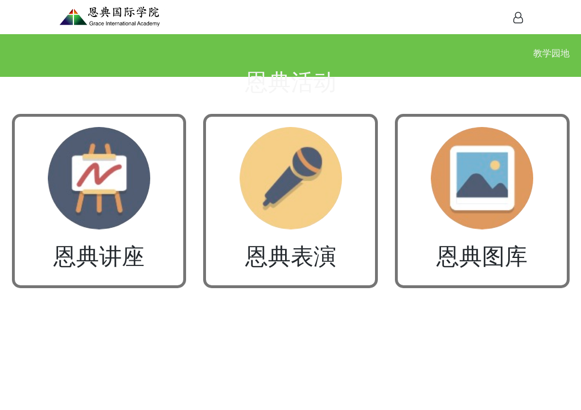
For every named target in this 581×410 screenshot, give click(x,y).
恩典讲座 (99, 256)
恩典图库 (482, 256)
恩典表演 (290, 256)
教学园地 (551, 53)
